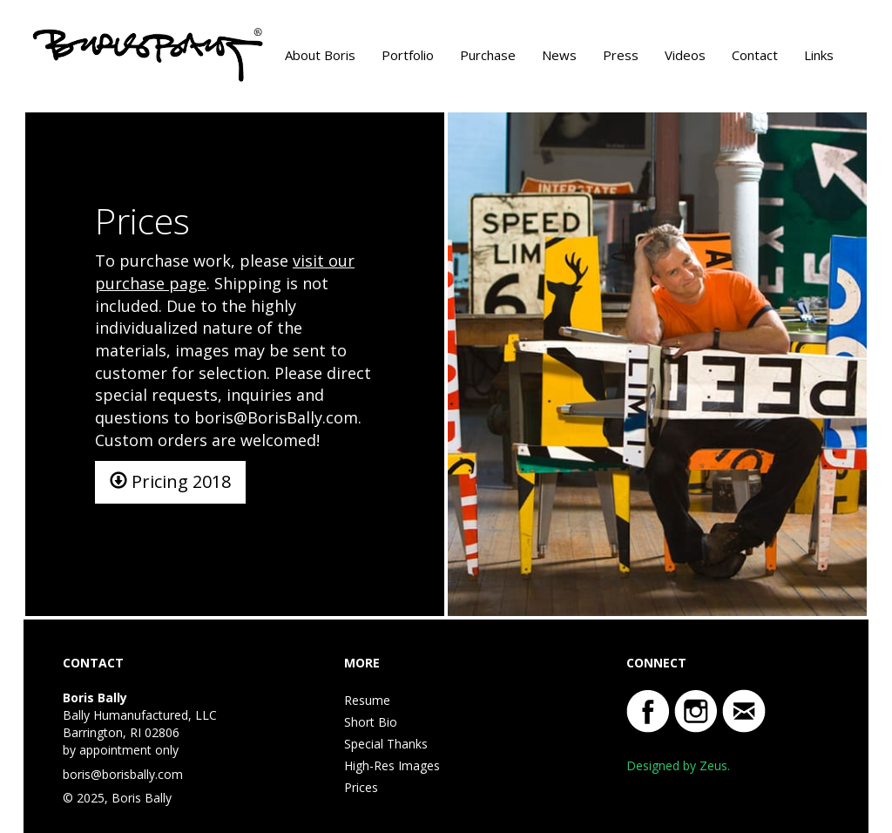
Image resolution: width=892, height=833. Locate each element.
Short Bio (370, 722)
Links (819, 55)
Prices (361, 787)
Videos (685, 55)
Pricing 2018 (170, 481)
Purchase (488, 55)
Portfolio (408, 55)
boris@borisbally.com (123, 774)
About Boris (320, 55)
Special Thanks (386, 743)
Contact (755, 55)
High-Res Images (392, 765)
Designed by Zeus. (678, 765)
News (559, 55)
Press (621, 55)
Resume (367, 700)
